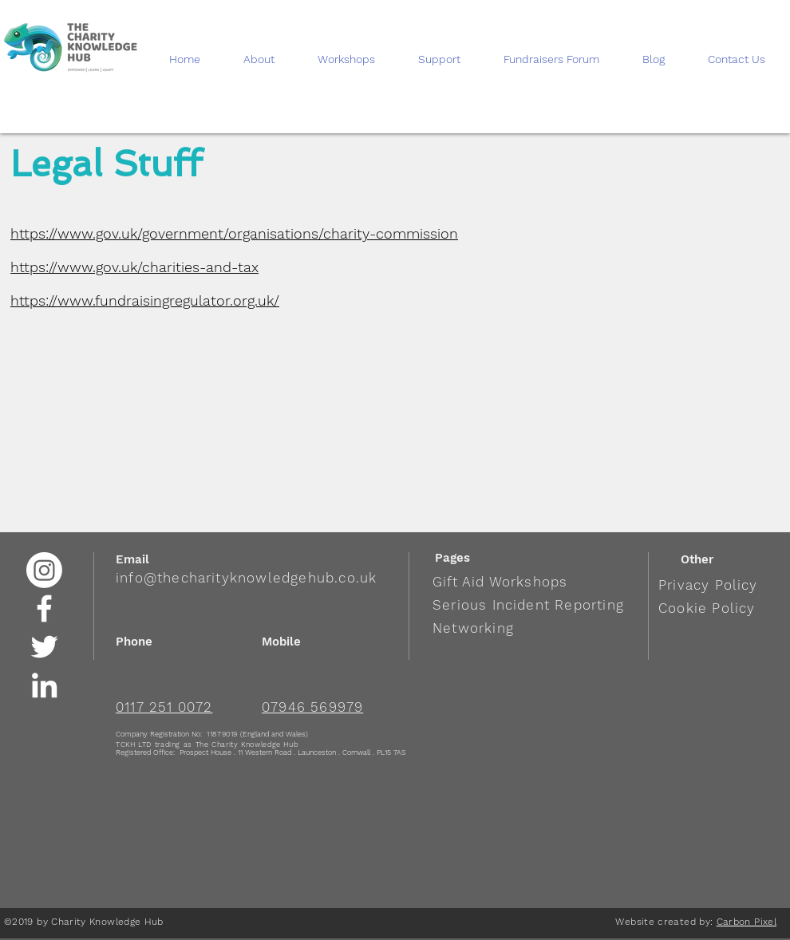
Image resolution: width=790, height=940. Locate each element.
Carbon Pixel (746, 921)
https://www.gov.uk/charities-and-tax (134, 267)
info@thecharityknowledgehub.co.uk (246, 578)
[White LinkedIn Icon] (44, 685)
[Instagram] (44, 570)
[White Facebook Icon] (44, 608)
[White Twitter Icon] (44, 647)
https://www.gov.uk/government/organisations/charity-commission (234, 233)
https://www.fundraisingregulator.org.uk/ (144, 300)
